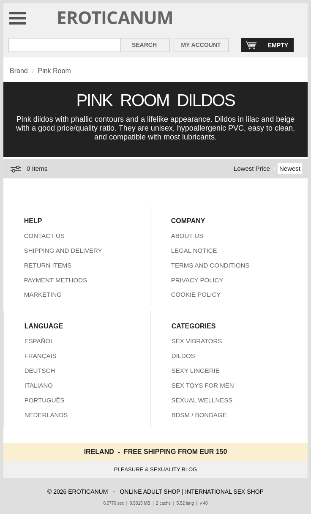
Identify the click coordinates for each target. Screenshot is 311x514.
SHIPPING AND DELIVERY (63, 250)
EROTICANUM (115, 17)
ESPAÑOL (39, 340)
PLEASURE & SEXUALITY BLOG (155, 469)
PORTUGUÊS (45, 400)
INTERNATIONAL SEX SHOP (224, 491)
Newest (289, 168)
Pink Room (54, 70)
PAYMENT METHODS (55, 280)
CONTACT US (44, 235)
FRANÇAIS (41, 355)
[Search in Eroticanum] (64, 45)
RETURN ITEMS (48, 265)
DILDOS (183, 355)
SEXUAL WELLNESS (202, 400)
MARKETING (43, 294)
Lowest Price (252, 168)
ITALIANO (39, 385)
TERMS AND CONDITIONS (210, 265)
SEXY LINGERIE (196, 370)
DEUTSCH (40, 370)
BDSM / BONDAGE (199, 414)
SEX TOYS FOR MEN (203, 385)
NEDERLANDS (46, 414)
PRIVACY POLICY (197, 280)
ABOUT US (187, 235)
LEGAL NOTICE (194, 250)
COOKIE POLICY (196, 294)
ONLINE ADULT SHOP (150, 491)
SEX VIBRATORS (197, 340)
